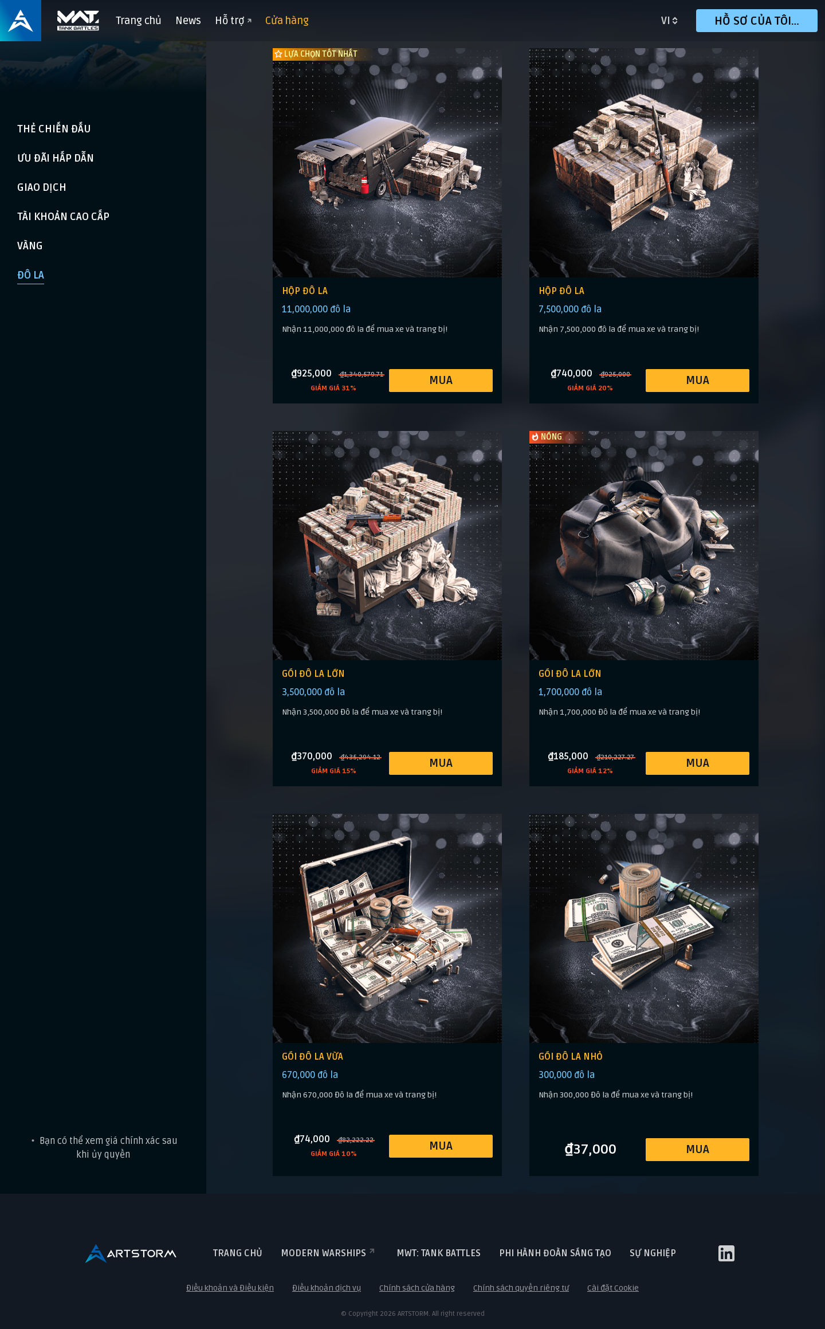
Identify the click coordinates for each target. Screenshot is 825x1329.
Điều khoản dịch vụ (326, 1288)
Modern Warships (329, 1253)
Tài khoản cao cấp (63, 216)
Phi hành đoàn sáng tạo (555, 1253)
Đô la (30, 275)
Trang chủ (139, 20)
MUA (441, 380)
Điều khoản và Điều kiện (230, 1288)
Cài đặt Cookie (613, 1288)
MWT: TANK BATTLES (438, 1253)
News (188, 20)
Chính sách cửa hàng (417, 1288)
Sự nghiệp (653, 1253)
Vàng (30, 246)
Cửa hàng (287, 20)
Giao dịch (41, 187)
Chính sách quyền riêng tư (521, 1288)
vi (665, 20)
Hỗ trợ (233, 20)
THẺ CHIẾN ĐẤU (54, 129)
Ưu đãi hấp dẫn (55, 158)
